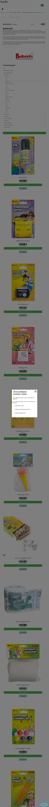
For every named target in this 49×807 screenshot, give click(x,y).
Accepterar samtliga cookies (20, 413)
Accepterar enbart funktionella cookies (22, 409)
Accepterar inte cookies (19, 405)
